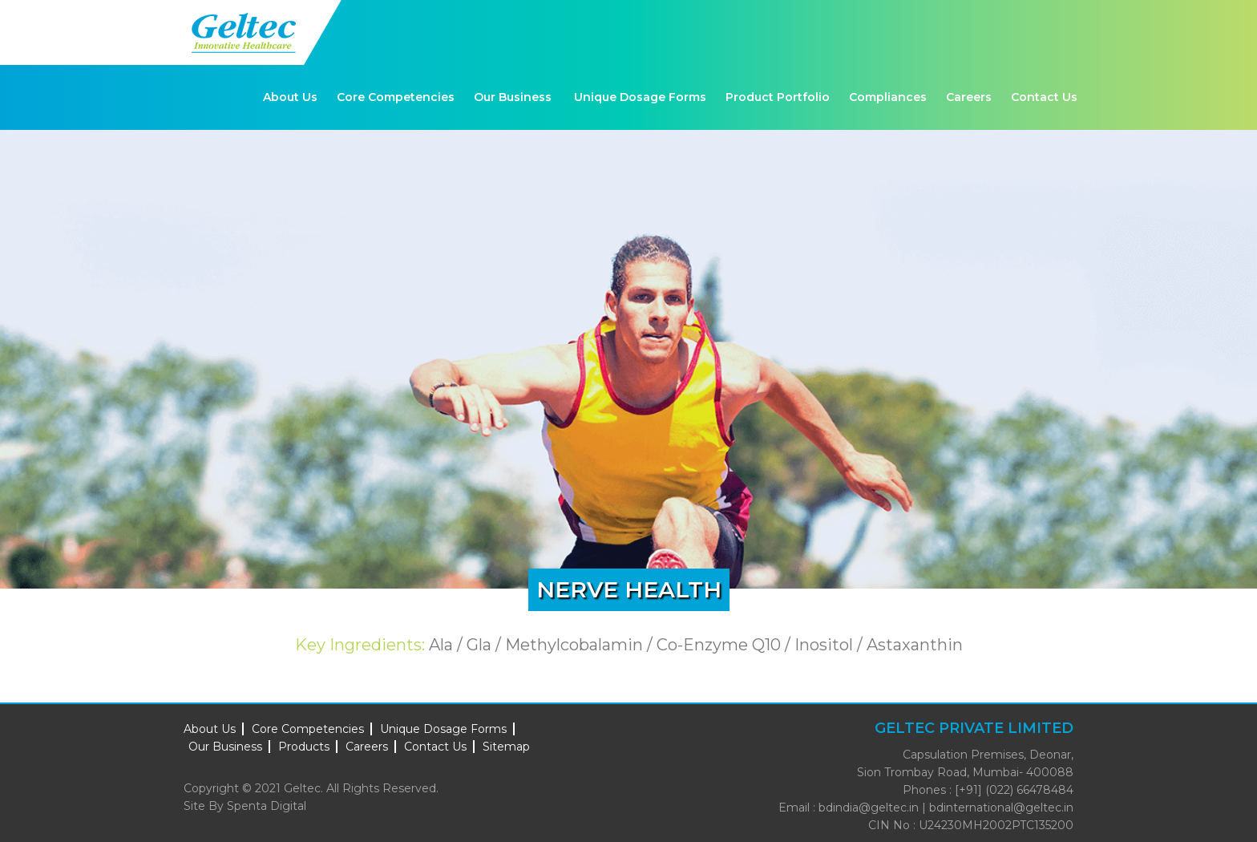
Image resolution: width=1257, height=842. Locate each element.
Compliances (888, 97)
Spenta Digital (266, 806)
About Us (290, 97)
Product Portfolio (778, 97)
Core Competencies (396, 97)
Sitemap (506, 746)
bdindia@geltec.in (868, 807)
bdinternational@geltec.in (1001, 807)
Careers (969, 97)
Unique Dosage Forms (640, 97)
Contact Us (1044, 97)
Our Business (513, 97)
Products (303, 746)
